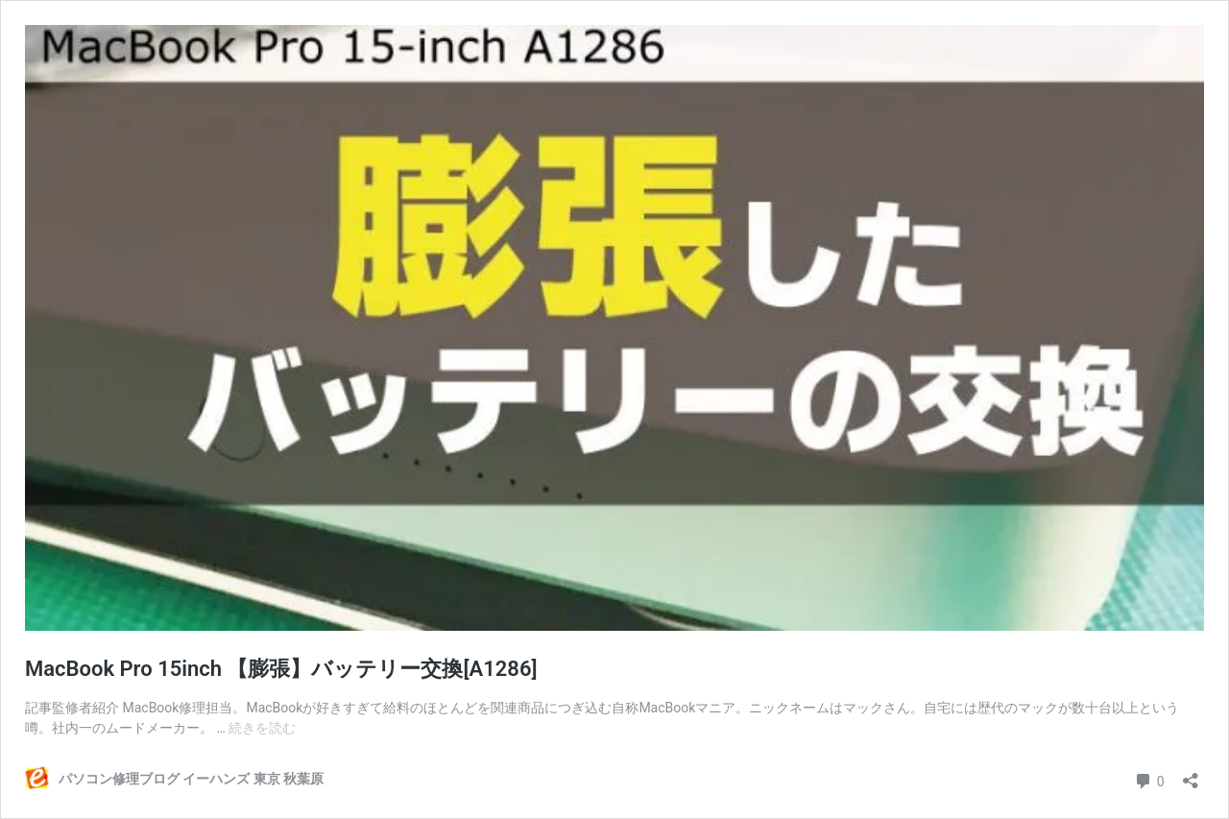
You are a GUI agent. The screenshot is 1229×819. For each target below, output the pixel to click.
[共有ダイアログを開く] (1190, 774)
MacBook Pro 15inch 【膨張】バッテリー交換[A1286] (281, 669)
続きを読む (262, 727)
